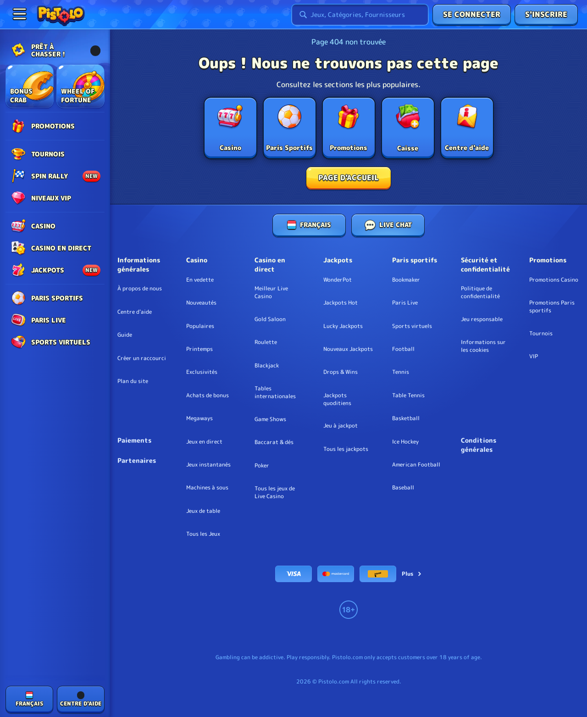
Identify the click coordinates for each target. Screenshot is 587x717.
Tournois (541, 333)
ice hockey (405, 441)
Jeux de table (203, 511)
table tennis (408, 395)
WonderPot (337, 279)
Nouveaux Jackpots (348, 349)
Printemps (199, 349)
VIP (533, 356)
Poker (262, 465)
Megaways (199, 418)
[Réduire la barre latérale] (19, 14)
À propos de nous (139, 288)
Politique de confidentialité (480, 292)
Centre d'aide (134, 312)
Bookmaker (406, 279)
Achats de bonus (207, 395)
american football (416, 464)
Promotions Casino (553, 279)
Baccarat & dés (274, 442)
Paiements (134, 440)
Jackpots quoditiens (337, 399)
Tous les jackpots (345, 449)
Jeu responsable (482, 319)
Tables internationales (275, 392)
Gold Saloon (270, 319)
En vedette (200, 279)
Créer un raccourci (141, 358)
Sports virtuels (412, 326)
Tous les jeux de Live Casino (275, 492)
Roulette (266, 342)
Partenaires (136, 460)
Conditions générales (478, 445)
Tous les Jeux (203, 534)
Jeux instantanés (208, 464)
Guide (124, 335)
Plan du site (132, 381)
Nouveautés (201, 302)
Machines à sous (207, 487)
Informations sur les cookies (483, 346)
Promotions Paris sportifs (552, 306)
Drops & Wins (340, 372)
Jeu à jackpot (340, 425)
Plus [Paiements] (412, 574)
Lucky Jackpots (343, 326)
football (403, 349)
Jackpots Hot (340, 302)
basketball (406, 418)
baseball (403, 487)
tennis (400, 372)
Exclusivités (201, 372)
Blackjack (267, 365)
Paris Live (405, 302)
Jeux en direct (204, 441)
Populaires (200, 326)
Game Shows (270, 419)
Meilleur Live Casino (271, 292)
